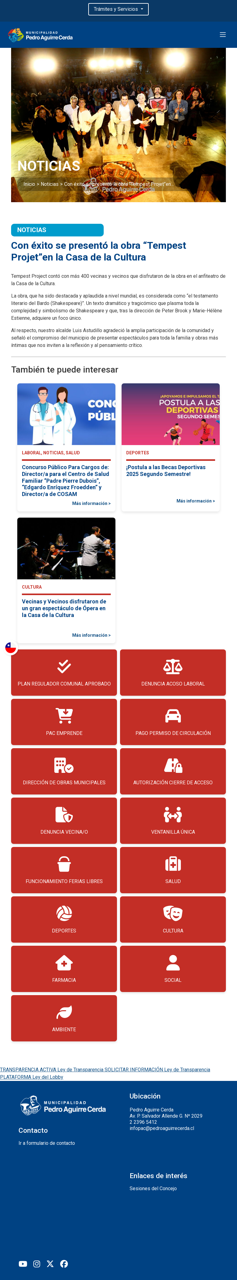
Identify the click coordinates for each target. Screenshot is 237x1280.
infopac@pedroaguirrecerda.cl (162, 1128)
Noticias (50, 184)
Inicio (29, 184)
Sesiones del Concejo (153, 1188)
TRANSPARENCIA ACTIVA (52, 1070)
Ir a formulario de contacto (47, 1143)
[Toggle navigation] (222, 35)
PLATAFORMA (31, 1077)
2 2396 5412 (143, 1122)
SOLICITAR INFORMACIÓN (157, 1070)
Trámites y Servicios (116, 9)
